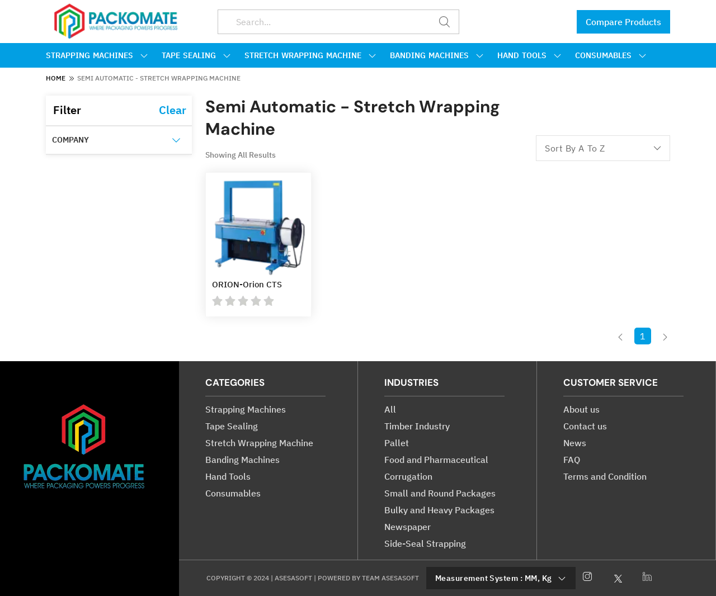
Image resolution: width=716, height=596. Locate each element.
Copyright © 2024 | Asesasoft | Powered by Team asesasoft (312, 578)
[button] (620, 336)
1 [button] (643, 336)
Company (70, 140)
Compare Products (623, 21)
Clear (172, 109)
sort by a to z (603, 148)
